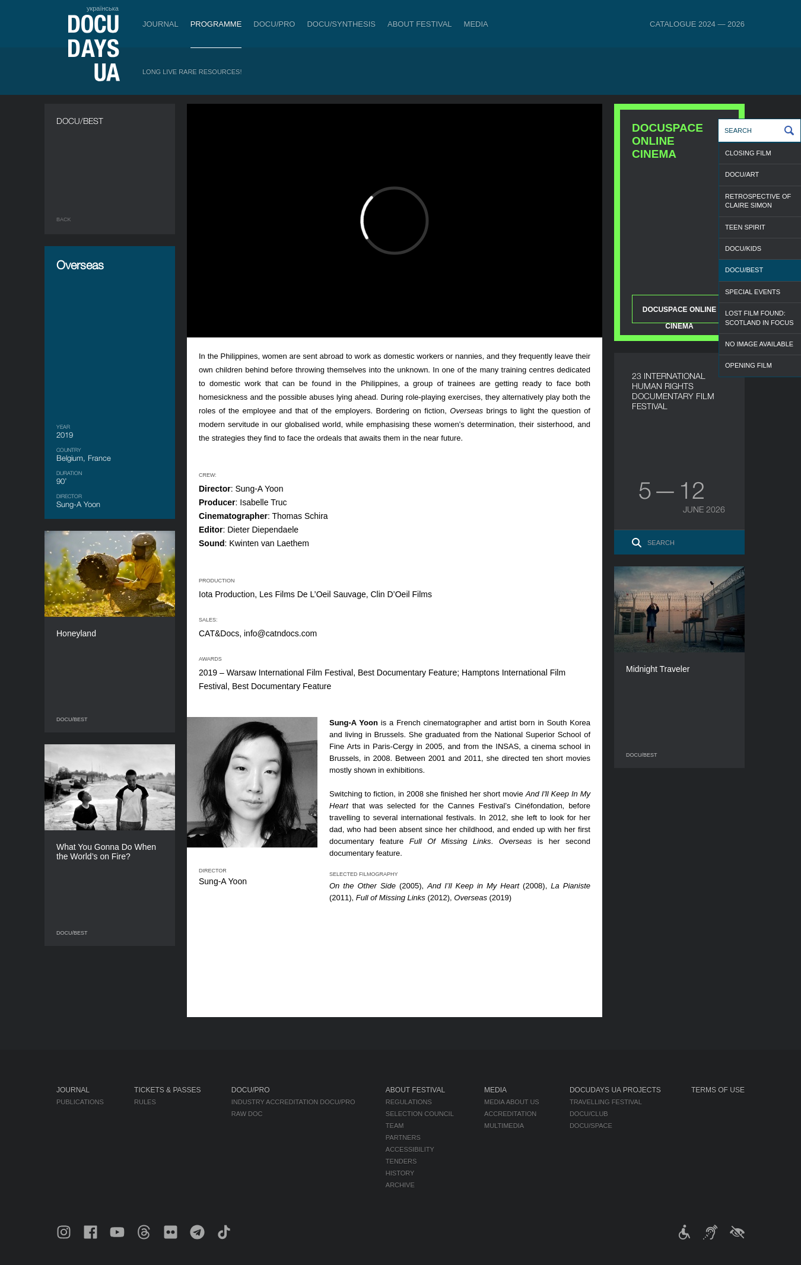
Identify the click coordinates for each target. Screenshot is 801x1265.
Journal (160, 24)
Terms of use (718, 1090)
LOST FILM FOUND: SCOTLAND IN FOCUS (759, 318)
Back (63, 219)
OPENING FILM (748, 365)
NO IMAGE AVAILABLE (759, 344)
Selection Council (420, 1113)
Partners (403, 1137)
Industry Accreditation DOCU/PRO (293, 1101)
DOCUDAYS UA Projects (615, 1090)
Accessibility (410, 1149)
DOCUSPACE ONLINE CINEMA (679, 314)
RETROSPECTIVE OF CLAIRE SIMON (758, 201)
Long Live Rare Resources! (192, 71)
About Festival (419, 24)
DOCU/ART (742, 174)
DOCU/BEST (744, 269)
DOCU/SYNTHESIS (341, 24)
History (400, 1173)
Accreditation (510, 1113)
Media (476, 24)
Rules (145, 1101)
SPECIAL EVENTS (752, 291)
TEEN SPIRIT (745, 227)
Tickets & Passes (167, 1090)
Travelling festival (606, 1101)
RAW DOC (247, 1113)
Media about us (511, 1101)
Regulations (409, 1101)
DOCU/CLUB (589, 1113)
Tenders (401, 1161)
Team (395, 1125)
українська (103, 8)
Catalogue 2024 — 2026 (697, 24)
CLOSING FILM (748, 153)
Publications (80, 1101)
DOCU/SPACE (591, 1125)
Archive (400, 1184)
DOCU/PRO (274, 24)
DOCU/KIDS (743, 248)
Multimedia (504, 1125)
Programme (216, 24)
